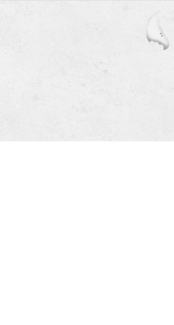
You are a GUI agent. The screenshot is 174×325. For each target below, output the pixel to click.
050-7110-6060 (65, 90)
